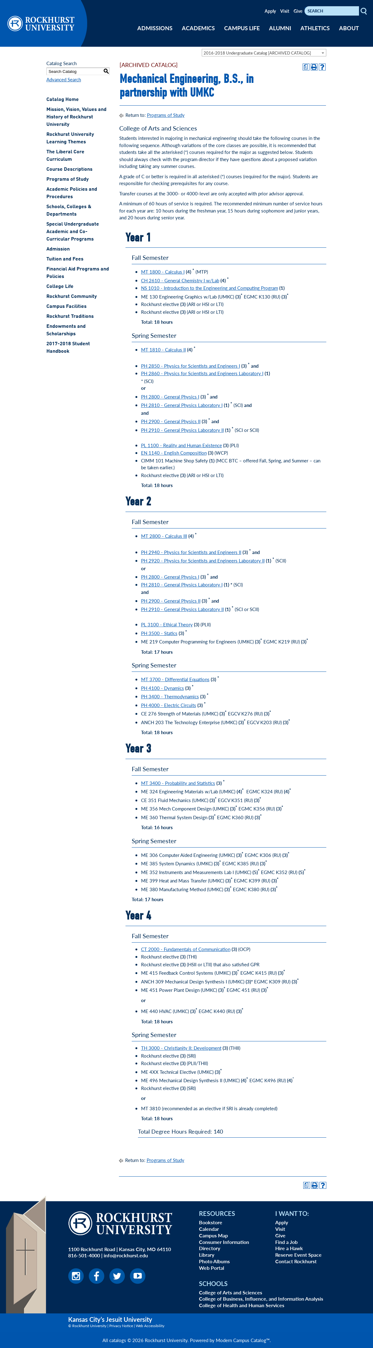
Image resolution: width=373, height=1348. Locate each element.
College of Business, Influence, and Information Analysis (261, 1298)
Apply (270, 11)
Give (298, 11)
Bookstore (210, 1222)
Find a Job (286, 1241)
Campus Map (213, 1235)
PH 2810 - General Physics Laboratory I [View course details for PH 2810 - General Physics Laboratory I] (182, 405)
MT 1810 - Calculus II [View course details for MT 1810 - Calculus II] (163, 349)
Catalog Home (62, 99)
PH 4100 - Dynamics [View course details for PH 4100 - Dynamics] (162, 688)
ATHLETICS (315, 28)
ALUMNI (280, 28)
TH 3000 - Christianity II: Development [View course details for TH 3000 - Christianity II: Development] (181, 1047)
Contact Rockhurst (296, 1261)
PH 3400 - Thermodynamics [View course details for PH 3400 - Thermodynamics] (170, 696)
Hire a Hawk (289, 1248)
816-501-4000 (84, 1255)
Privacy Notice (121, 1325)
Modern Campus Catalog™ (243, 1340)
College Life (59, 286)
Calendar (209, 1228)
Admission (58, 249)
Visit (284, 11)
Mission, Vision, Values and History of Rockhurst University (76, 117)
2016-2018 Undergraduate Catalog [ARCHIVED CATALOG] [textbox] (257, 53)
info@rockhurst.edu (126, 1255)
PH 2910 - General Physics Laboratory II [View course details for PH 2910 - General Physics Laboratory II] (182, 430)
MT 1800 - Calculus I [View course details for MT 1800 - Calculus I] (163, 271)
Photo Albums (214, 1261)
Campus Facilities (66, 306)
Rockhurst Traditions (70, 316)
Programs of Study (67, 179)
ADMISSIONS (154, 28)
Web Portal (211, 1267)
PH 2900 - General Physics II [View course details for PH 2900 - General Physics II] (171, 421)
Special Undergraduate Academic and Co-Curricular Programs (72, 232)
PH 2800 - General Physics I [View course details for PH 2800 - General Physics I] (170, 396)
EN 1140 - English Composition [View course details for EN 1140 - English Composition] (174, 452)
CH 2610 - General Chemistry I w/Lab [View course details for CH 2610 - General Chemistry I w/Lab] (180, 280)
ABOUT (349, 28)
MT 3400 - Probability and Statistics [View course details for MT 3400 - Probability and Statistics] (178, 783)
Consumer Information (224, 1241)
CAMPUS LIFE (242, 28)
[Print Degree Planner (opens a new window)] (306, 67)
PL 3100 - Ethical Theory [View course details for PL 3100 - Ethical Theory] (167, 624)
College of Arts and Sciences (230, 1292)
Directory (209, 1248)
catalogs (117, 1340)
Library (206, 1254)
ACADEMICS (198, 28)
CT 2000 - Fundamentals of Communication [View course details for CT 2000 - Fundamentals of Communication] (185, 949)
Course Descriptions (69, 169)
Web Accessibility (150, 1325)
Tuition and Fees (64, 259)
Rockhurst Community (71, 296)
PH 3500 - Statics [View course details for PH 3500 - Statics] (159, 633)
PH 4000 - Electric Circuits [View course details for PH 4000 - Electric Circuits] (168, 705)
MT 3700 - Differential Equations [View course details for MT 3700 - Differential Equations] (175, 679)
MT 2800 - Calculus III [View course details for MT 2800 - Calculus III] (164, 536)
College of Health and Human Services (241, 1305)
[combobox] (264, 52)
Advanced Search (63, 79)
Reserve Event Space (298, 1254)
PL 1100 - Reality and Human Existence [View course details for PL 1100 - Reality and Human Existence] (181, 445)
